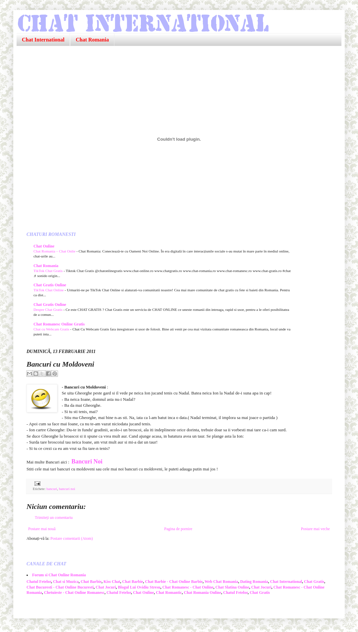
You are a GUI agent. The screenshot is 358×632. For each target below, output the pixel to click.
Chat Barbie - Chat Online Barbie (174, 581)
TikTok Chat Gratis (48, 271)
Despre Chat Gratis (48, 310)
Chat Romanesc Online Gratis (59, 324)
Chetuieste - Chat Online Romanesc (74, 592)
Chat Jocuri (106, 587)
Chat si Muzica (66, 581)
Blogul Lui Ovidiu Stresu (139, 587)
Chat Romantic (169, 592)
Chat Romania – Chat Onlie (54, 251)
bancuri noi (67, 489)
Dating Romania (254, 581)
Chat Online (43, 246)
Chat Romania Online (202, 592)
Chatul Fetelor (39, 581)
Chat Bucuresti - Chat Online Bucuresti (60, 587)
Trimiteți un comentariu (54, 517)
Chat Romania (92, 39)
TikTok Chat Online (49, 290)
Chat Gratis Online (49, 285)
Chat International (43, 39)
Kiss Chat (111, 581)
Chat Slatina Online (232, 587)
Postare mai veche (315, 529)
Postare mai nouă (42, 529)
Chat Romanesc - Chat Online (187, 587)
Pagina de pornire (178, 529)
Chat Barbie (91, 581)
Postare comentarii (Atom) (71, 538)
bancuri (51, 489)
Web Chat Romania (221, 581)
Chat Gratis (314, 581)
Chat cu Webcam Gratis (51, 329)
